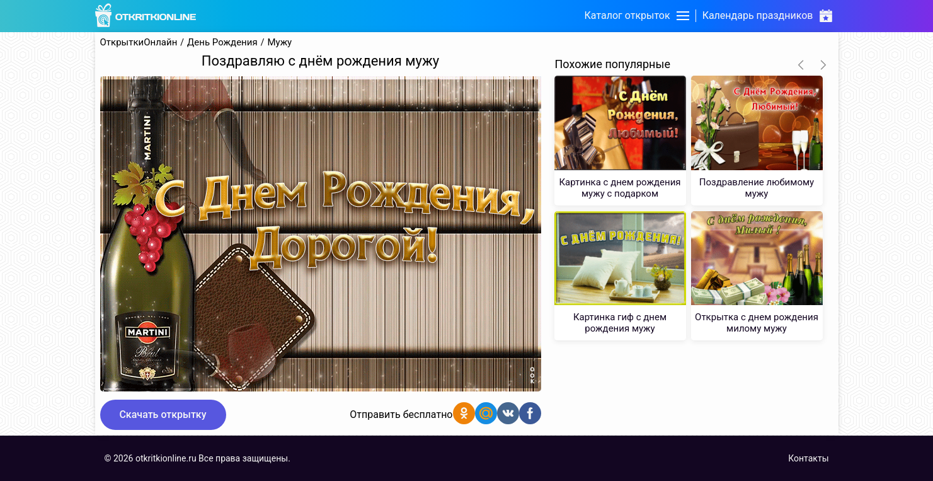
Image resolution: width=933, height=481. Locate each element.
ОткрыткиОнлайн (139, 42)
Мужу (279, 42)
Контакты (808, 458)
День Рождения (222, 42)
